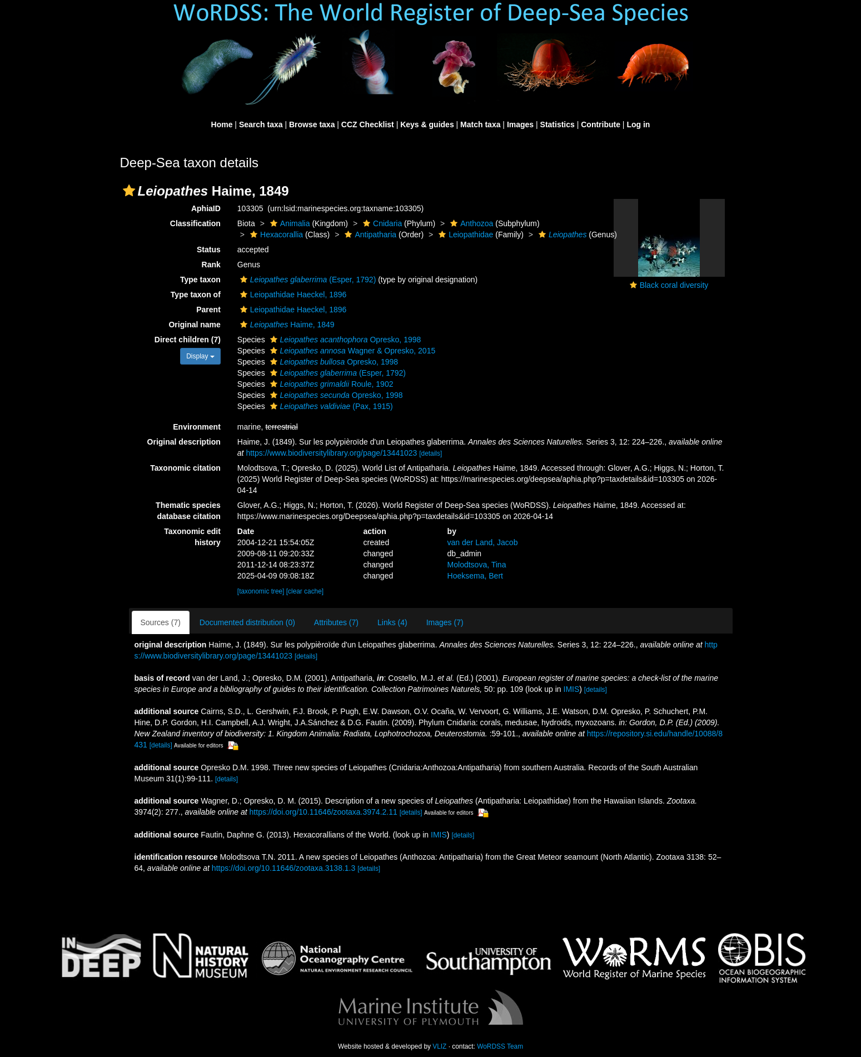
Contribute (600, 124)
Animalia (288, 223)
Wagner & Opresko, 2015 (351, 350)
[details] (430, 453)
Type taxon (200, 279)
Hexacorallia (275, 234)
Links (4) (392, 622)
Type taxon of (196, 294)
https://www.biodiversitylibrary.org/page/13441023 (331, 452)
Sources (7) (161, 622)
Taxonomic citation (185, 467)
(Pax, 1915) (330, 406)
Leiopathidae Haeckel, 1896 (292, 294)
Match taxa (480, 124)
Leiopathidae (464, 234)
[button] (129, 190)
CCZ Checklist (367, 124)
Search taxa (261, 124)
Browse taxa (312, 124)
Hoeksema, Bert (475, 575)
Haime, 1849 (286, 324)
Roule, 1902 (330, 384)
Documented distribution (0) (247, 622)
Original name (194, 324)
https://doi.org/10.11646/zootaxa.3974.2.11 (323, 811)
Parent (208, 309)
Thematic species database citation (188, 511)
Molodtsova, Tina (476, 564)
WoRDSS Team (500, 1046)
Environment (197, 426)
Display (200, 356)
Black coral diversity (674, 285)
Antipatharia (369, 234)
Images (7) (445, 622)
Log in (638, 124)
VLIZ (439, 1046)
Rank (211, 264)
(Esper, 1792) (306, 279)
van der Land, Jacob (482, 542)
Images (520, 124)
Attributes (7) (336, 622)
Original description (184, 441)
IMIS (572, 689)
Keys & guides (427, 124)
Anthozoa (470, 223)
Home (222, 124)
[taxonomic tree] (261, 591)
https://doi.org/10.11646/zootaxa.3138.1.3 (283, 868)
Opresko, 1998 (344, 339)
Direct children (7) (188, 339)
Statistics (557, 124)
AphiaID (206, 208)
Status (209, 249)
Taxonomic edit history (192, 537)
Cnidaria (381, 223)
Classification (195, 223)
